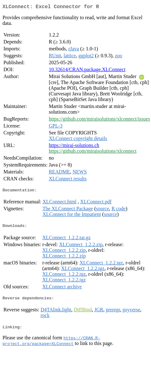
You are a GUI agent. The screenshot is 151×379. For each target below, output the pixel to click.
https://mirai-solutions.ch (74, 146)
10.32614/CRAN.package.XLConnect (87, 70)
